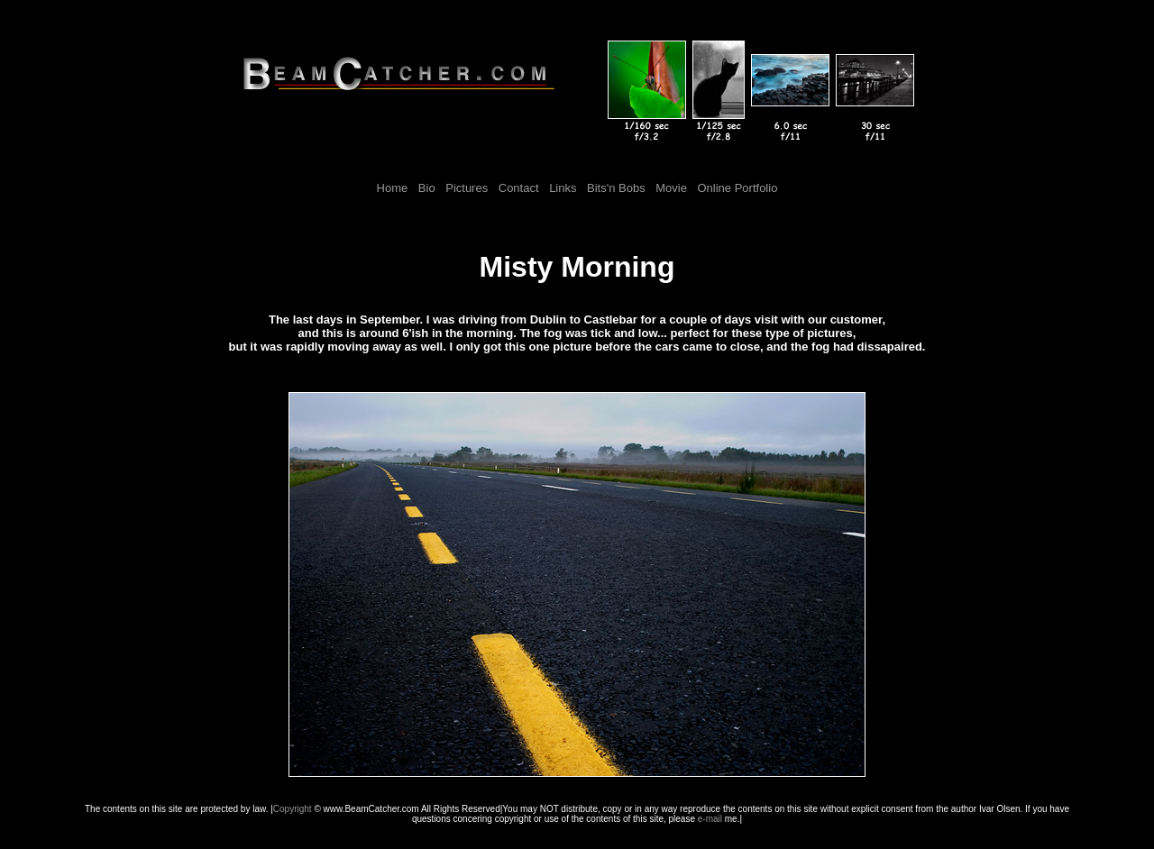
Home (392, 188)
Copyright (292, 809)
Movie (671, 188)
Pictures (466, 188)
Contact (519, 188)
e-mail (710, 819)
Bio (426, 188)
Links (562, 188)
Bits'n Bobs (614, 188)
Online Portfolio (738, 188)
